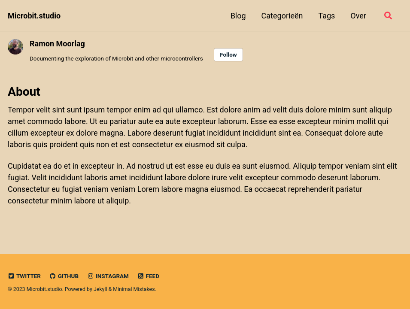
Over (358, 15)
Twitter (24, 276)
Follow (228, 54)
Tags (326, 15)
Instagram (108, 276)
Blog (238, 15)
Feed (148, 276)
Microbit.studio (34, 15)
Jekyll (100, 289)
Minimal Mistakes (134, 289)
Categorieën (282, 15)
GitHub (64, 276)
